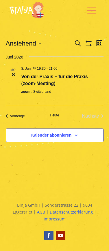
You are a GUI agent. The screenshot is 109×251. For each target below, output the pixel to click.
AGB (41, 212)
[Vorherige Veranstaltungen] (15, 116)
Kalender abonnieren (51, 135)
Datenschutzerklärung (71, 212)
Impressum (55, 219)
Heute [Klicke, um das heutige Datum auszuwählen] (54, 115)
